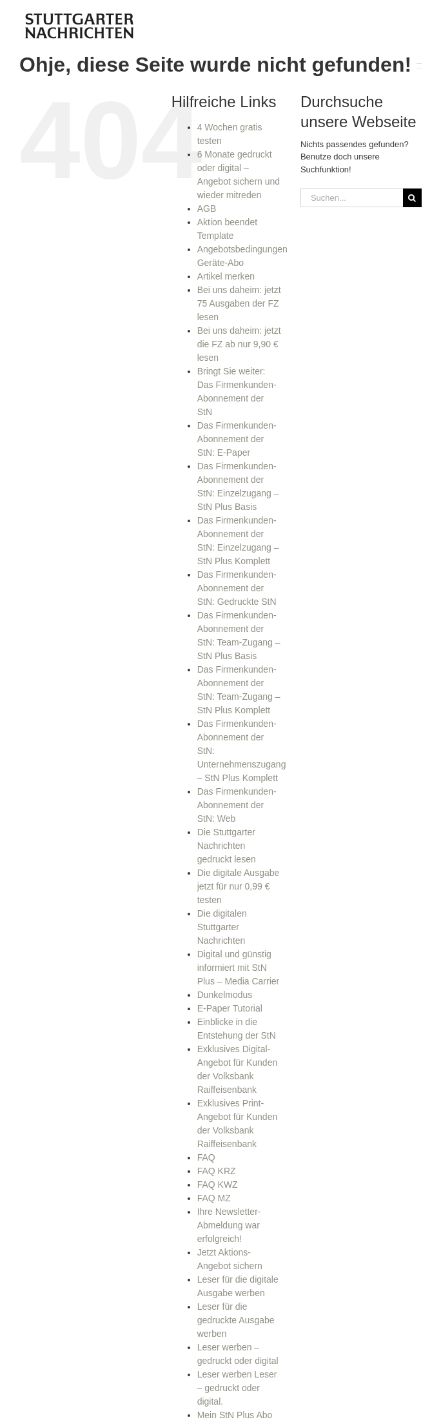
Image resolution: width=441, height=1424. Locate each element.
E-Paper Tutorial (229, 1008)
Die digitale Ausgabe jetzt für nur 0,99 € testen (238, 886)
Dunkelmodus (225, 995)
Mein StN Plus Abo (235, 1415)
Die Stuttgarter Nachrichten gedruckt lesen (226, 845)
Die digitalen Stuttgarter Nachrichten (222, 927)
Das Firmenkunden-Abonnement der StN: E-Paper (237, 439)
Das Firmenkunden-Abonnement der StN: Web (237, 805)
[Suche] (412, 197)
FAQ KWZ (217, 1184)
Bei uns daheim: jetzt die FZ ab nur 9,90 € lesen (239, 344)
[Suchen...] (351, 197)
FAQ (206, 1157)
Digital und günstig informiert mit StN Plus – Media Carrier (238, 967)
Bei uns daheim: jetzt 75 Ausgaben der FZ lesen (239, 303)
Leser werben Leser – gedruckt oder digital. (237, 1388)
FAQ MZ (214, 1198)
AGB (207, 208)
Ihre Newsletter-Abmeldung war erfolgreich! (229, 1225)
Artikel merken (226, 276)
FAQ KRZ (216, 1171)
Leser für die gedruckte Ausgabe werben (236, 1320)
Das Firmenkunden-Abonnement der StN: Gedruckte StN (237, 588)
